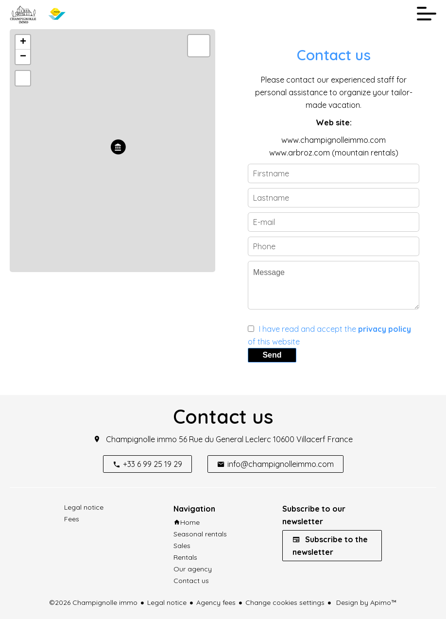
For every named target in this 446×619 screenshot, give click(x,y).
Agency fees (216, 602)
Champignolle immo (141, 439)
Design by (365, 602)
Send (271, 355)
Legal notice (167, 602)
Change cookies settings (285, 602)
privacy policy (384, 329)
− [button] (23, 57)
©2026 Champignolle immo (93, 602)
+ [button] (23, 42)
